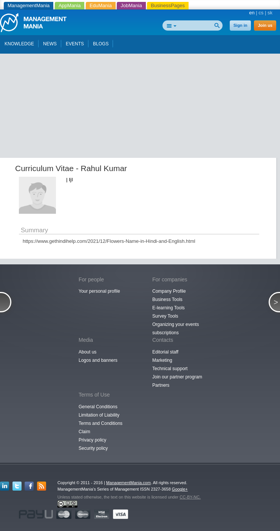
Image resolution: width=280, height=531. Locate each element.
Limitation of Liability (99, 415)
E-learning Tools (168, 307)
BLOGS (100, 43)
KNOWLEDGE (19, 43)
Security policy (93, 448)
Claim (84, 431)
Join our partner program (177, 377)
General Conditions (98, 406)
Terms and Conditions (100, 423)
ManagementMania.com (128, 482)
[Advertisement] (143, 103)
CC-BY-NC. (190, 497)
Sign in (241, 25)
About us (87, 352)
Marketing (162, 360)
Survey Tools (165, 316)
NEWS (50, 43)
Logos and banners (98, 360)
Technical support (169, 368)
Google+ (180, 489)
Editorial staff (165, 352)
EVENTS (75, 43)
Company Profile (169, 291)
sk (270, 12)
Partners (160, 385)
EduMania (101, 5)
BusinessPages (168, 5)
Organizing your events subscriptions (175, 328)
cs (260, 12)
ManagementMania (29, 5)
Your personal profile (99, 291)
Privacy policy (92, 440)
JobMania (131, 5)
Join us (265, 25)
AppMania (70, 5)
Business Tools (167, 299)
